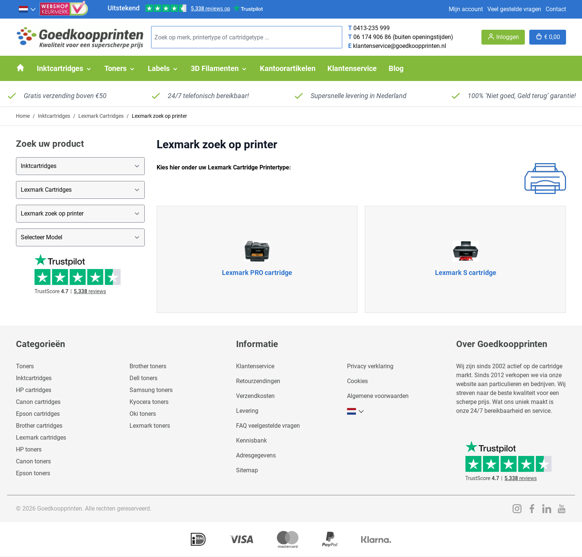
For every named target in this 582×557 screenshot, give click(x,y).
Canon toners (33, 461)
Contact (556, 9)
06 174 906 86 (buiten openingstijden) (403, 37)
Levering (247, 410)
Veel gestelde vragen (514, 9)
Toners (25, 366)
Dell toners (143, 378)
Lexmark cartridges (41, 437)
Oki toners (143, 413)
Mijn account (466, 9)
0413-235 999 (371, 28)
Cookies (357, 381)
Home (23, 116)
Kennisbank (251, 440)
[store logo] (80, 37)
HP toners (29, 449)
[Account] (503, 37)
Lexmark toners (150, 425)
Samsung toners (151, 390)
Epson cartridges (38, 413)
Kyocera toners (149, 401)
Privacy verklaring (370, 366)
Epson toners (33, 473)
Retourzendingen (258, 381)
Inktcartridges (54, 116)
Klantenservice (255, 366)
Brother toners (148, 366)
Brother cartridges (39, 425)
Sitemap (247, 470)
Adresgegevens (256, 455)
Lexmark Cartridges (101, 116)
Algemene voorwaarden (378, 395)
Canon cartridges (38, 401)
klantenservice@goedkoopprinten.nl (399, 45)
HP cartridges (33, 390)
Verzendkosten (255, 395)
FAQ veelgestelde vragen (268, 425)
